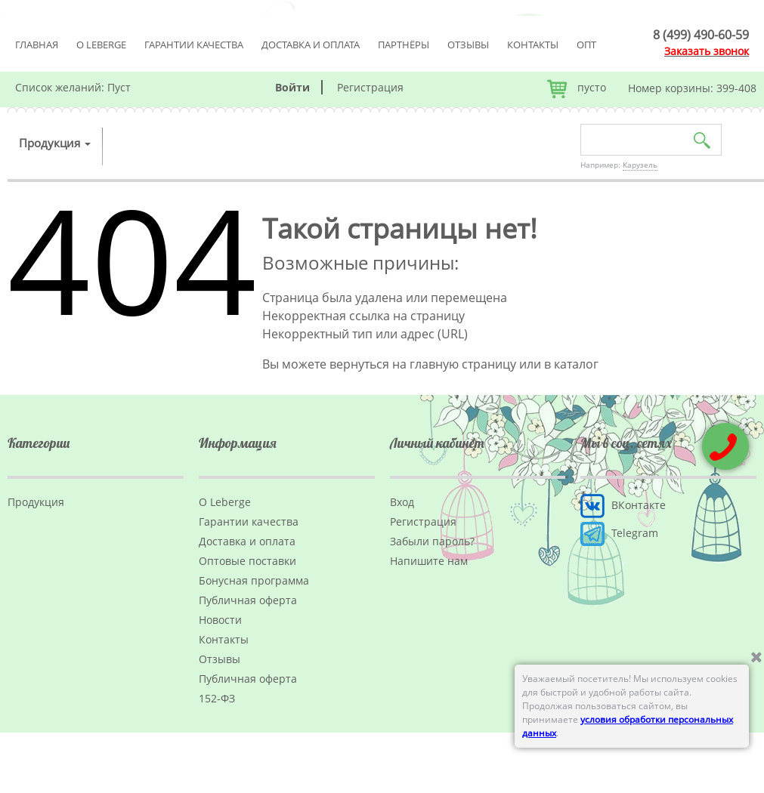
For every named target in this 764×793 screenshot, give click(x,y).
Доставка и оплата (310, 44)
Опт (586, 44)
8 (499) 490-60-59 (701, 34)
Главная (36, 44)
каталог (576, 364)
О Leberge (101, 44)
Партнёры (403, 44)
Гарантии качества (193, 44)
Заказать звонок (706, 51)
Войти (292, 87)
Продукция (55, 142)
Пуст (119, 87)
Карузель (640, 164)
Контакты (532, 44)
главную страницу (463, 364)
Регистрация (370, 87)
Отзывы (468, 44)
